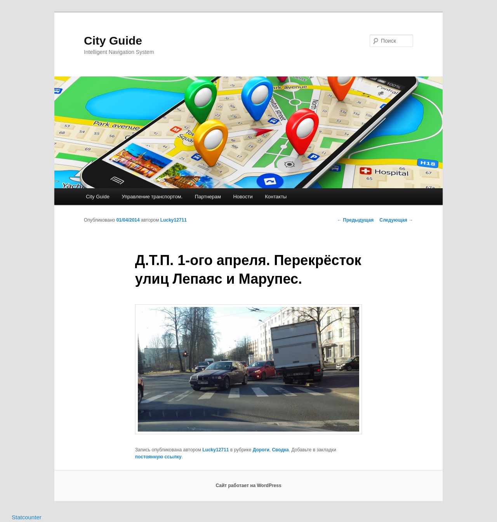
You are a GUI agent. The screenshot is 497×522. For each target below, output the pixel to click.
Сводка (280, 450)
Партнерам (208, 196)
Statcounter (27, 517)
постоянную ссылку (158, 457)
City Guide (113, 40)
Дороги (261, 450)
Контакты (276, 196)
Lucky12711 (173, 220)
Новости (242, 196)
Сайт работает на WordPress (248, 485)
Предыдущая (355, 220)
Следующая (396, 220)
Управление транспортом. (152, 196)
